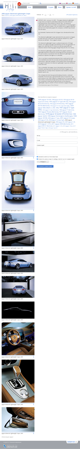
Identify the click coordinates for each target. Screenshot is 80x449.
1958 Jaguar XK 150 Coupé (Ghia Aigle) (60, 105)
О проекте (6, 442)
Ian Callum (23, 15)
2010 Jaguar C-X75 (44, 124)
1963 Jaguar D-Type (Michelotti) (50, 110)
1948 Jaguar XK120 (57, 99)
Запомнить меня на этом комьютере (48, 156)
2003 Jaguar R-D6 (43, 120)
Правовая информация (15, 442)
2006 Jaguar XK (60, 122)
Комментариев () (72, 14)
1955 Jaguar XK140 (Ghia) (57, 104)
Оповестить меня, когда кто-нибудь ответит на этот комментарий (56, 159)
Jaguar (14, 15)
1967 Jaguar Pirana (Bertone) (48, 112)
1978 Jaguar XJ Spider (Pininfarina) (58, 114)
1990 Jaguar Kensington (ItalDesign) (60, 116)
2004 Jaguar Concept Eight (56, 120)
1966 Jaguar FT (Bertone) (66, 110)
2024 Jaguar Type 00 (52, 128)
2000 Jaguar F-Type (53, 118)
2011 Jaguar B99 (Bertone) (60, 124)
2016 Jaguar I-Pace (67, 126)
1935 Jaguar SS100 (44, 100)
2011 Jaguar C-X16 (57, 126)
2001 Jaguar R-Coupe (67, 118)
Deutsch (76, 3)
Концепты (6, 15)
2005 (11, 15)
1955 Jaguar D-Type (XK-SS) (58, 102)
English (69, 3)
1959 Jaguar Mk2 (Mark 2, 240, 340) (56, 107)
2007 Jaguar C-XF (70, 122)
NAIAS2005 (18, 15)
